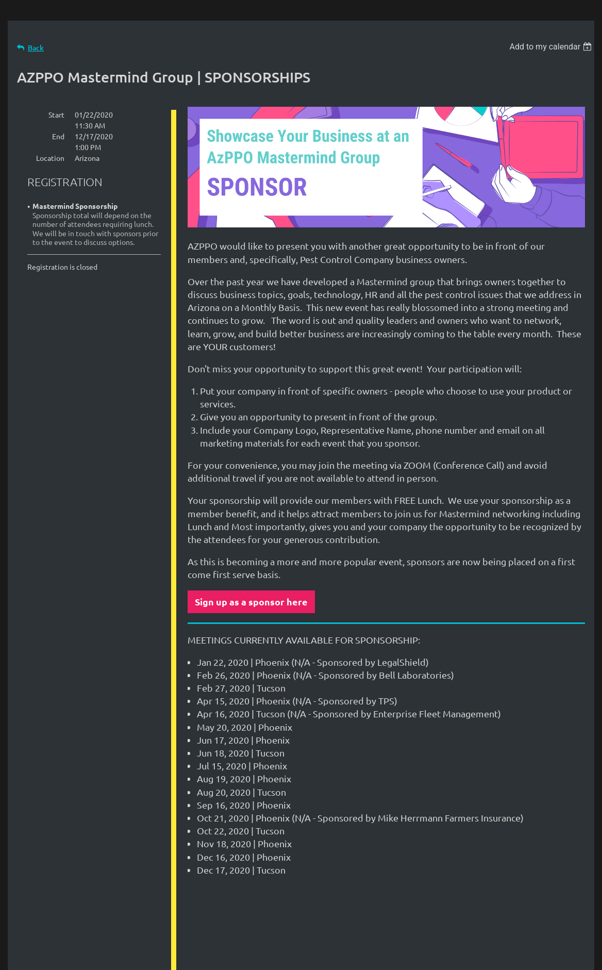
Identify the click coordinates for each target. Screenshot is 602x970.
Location (50, 157)
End (58, 136)
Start (56, 114)
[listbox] (551, 46)
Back (36, 48)
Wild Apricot (471, 956)
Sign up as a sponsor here (251, 601)
